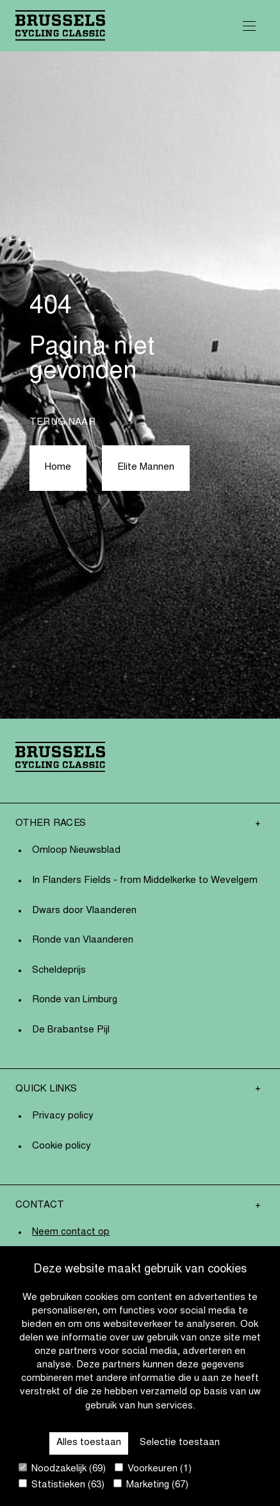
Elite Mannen (145, 467)
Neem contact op (71, 1232)
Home (58, 467)
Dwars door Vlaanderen (84, 911)
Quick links (46, 1089)
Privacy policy (63, 1116)
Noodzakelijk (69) (62, 1468)
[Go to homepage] (60, 25)
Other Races (50, 823)
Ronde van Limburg (74, 1000)
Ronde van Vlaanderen (82, 940)
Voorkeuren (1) (153, 1468)
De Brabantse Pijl (71, 1030)
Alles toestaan (88, 1443)
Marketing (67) (150, 1484)
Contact (39, 1205)
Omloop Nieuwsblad (76, 850)
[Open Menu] (249, 25)
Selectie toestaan (180, 1443)
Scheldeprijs (59, 970)
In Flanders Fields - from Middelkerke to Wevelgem (145, 881)
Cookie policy (61, 1146)
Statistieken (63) (61, 1484)
